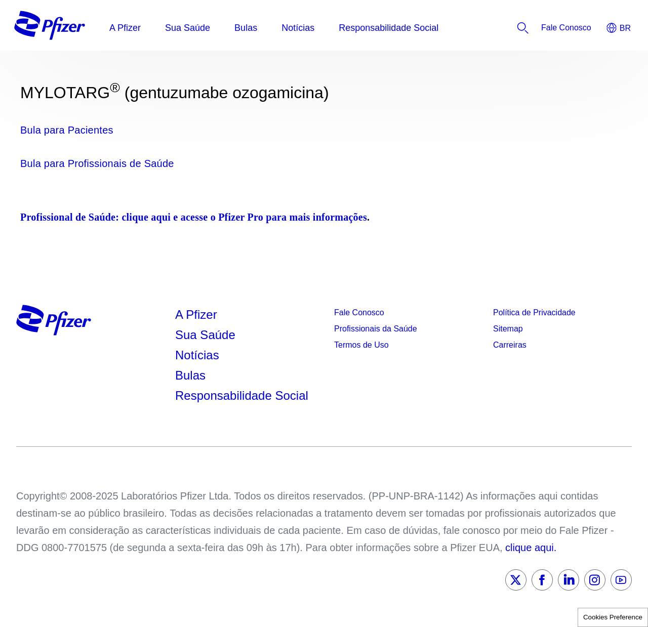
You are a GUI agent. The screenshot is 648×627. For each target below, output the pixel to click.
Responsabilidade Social (241, 395)
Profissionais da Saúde (375, 328)
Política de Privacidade (534, 312)
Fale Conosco (359, 312)
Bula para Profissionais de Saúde (97, 163)
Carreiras (509, 345)
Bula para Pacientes (66, 130)
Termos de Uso (361, 345)
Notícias (198, 355)
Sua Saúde (205, 335)
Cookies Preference (612, 617)
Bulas (192, 375)
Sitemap (508, 328)
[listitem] (566, 27)
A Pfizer (196, 314)
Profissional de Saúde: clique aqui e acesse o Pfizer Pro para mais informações (193, 217)
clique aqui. (530, 547)
